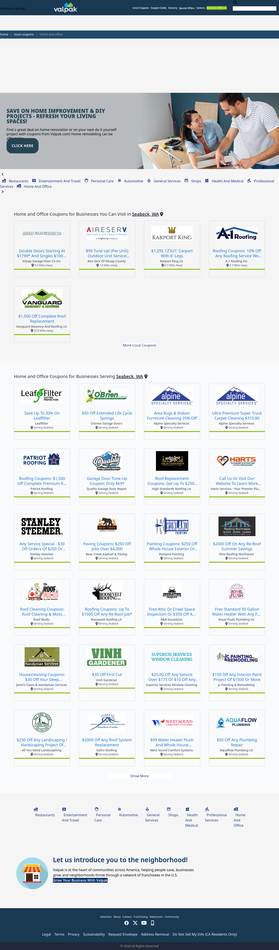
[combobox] (254, 7)
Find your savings (12, 8)
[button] (186, 8)
